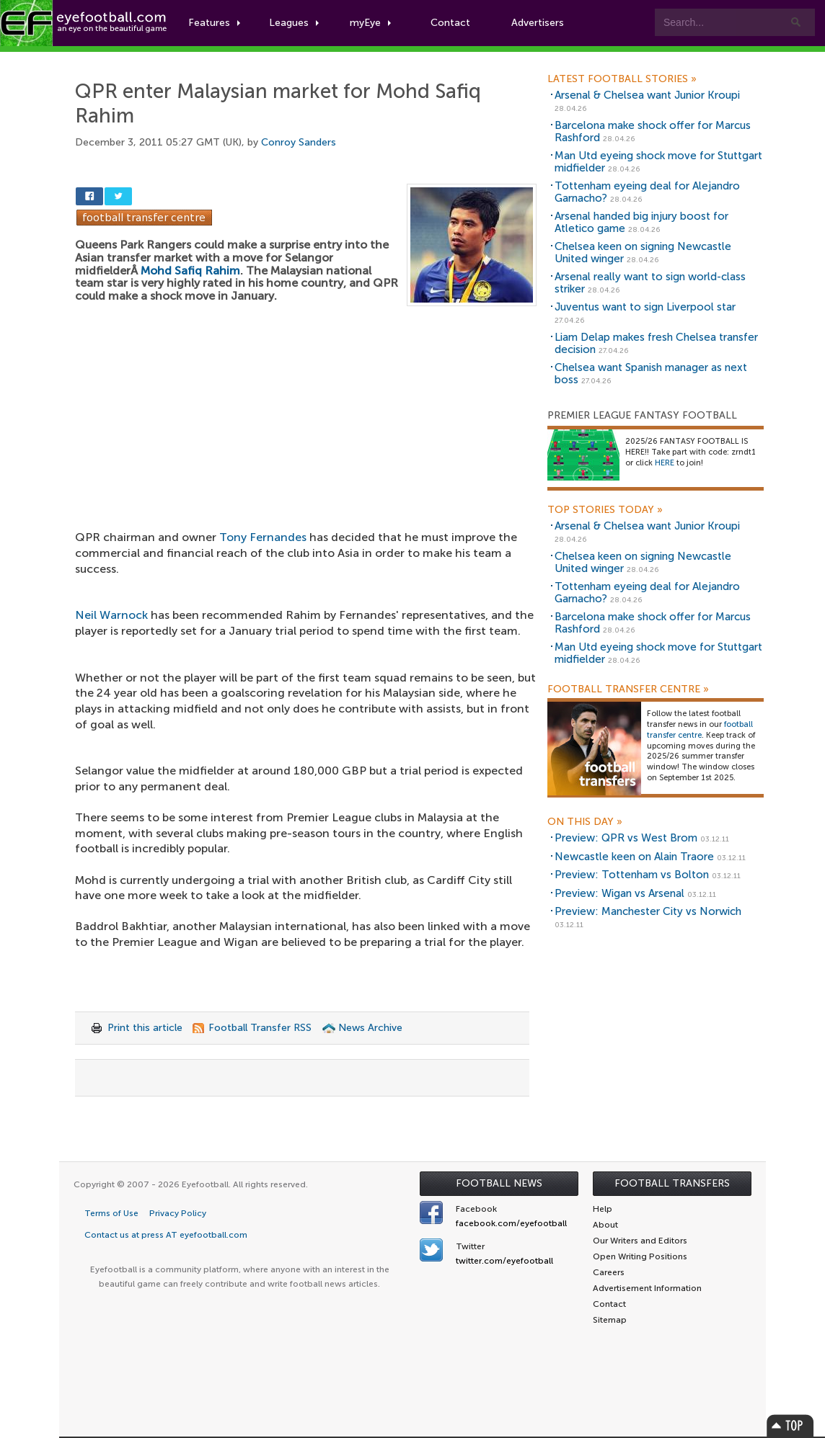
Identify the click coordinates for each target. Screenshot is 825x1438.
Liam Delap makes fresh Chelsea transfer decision (656, 343)
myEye (370, 23)
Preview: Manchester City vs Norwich (648, 911)
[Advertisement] (306, 413)
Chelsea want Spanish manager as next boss (651, 373)
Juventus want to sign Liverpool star (645, 306)
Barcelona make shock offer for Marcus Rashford (653, 131)
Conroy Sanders (298, 142)
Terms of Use (111, 1213)
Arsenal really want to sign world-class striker (650, 282)
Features (214, 23)
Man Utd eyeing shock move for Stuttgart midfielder (658, 161)
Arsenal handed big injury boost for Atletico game (641, 222)
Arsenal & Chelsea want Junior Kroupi (647, 95)
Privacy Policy (177, 1213)
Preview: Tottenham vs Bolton (632, 874)
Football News (499, 1183)
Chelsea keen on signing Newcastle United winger (643, 252)
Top (790, 1425)
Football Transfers (672, 1183)
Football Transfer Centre (628, 689)
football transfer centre (700, 730)
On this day (584, 822)
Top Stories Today (605, 510)
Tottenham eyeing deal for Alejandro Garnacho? (647, 192)
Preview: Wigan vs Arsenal (619, 893)
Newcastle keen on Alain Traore (634, 856)
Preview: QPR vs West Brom (626, 837)
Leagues (294, 23)
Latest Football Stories (622, 79)
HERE (664, 463)
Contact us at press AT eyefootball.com (165, 1235)
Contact (450, 23)
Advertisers (537, 23)
